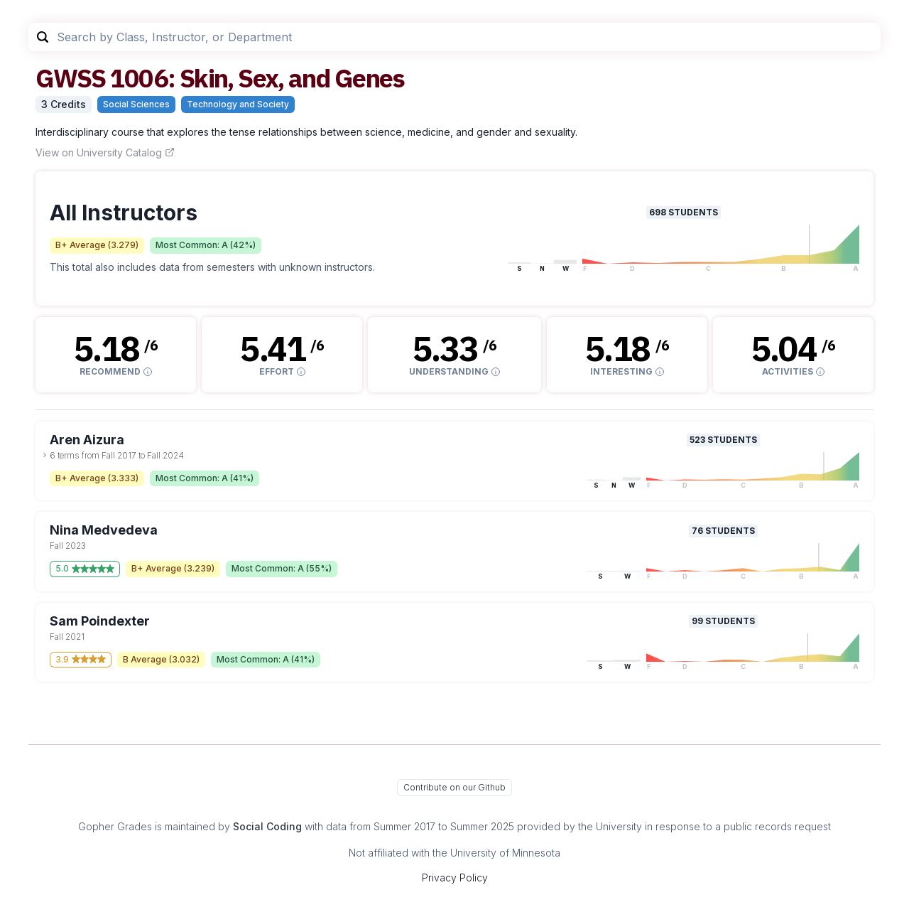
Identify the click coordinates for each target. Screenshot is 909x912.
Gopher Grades (115, 826)
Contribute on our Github (454, 787)
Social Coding (267, 826)
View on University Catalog (105, 152)
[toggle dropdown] (44, 454)
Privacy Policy (455, 877)
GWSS (70, 78)
